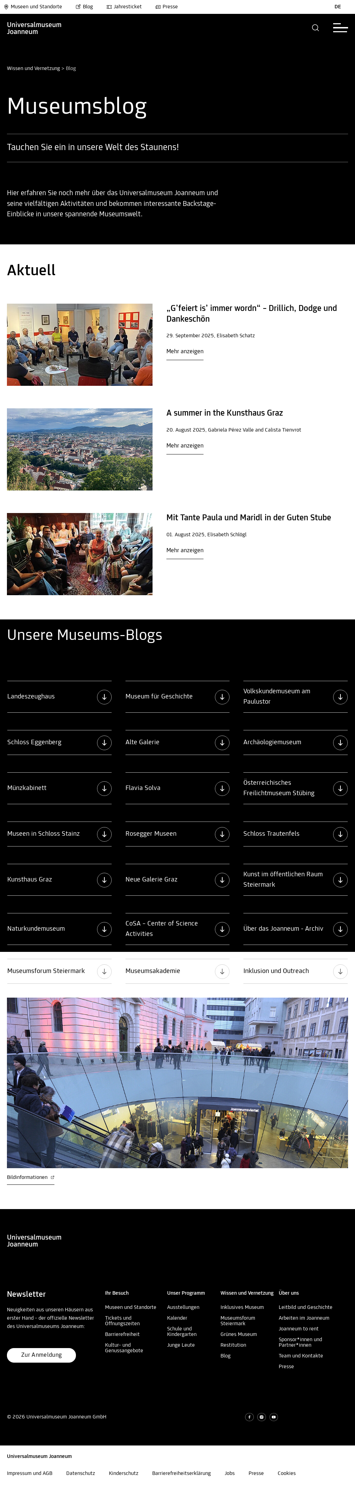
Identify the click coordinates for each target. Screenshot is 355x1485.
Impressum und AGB (29, 1473)
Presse (166, 7)
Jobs (230, 1473)
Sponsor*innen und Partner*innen (300, 1342)
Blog (84, 7)
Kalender (177, 1318)
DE (338, 7)
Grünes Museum (238, 1334)
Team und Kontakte (301, 1356)
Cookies (287, 1473)
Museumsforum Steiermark (237, 1321)
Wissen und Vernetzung (33, 68)
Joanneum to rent (299, 1329)
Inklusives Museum (242, 1307)
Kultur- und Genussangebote (124, 1348)
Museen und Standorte (32, 7)
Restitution (233, 1345)
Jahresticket (124, 7)
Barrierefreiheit (122, 1334)
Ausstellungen (183, 1307)
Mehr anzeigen (185, 351)
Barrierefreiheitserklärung (181, 1473)
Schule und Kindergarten (182, 1331)
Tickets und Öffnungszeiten (122, 1321)
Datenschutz (80, 1473)
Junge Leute (181, 1345)
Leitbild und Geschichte (305, 1307)
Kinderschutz (123, 1473)
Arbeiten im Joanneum (304, 1318)
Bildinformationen (30, 1177)
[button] (315, 27)
